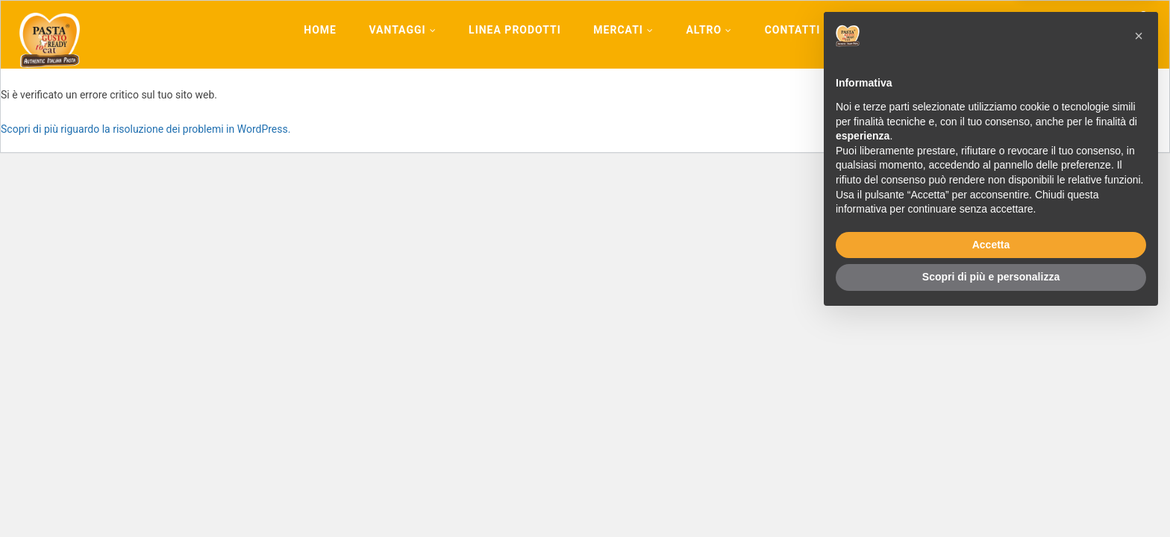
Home (320, 30)
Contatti (793, 30)
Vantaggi (402, 30)
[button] (1139, 255)
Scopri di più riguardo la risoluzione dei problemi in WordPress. (145, 129)
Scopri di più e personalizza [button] (991, 496)
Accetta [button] (991, 464)
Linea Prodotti (515, 30)
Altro (709, 30)
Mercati (623, 30)
